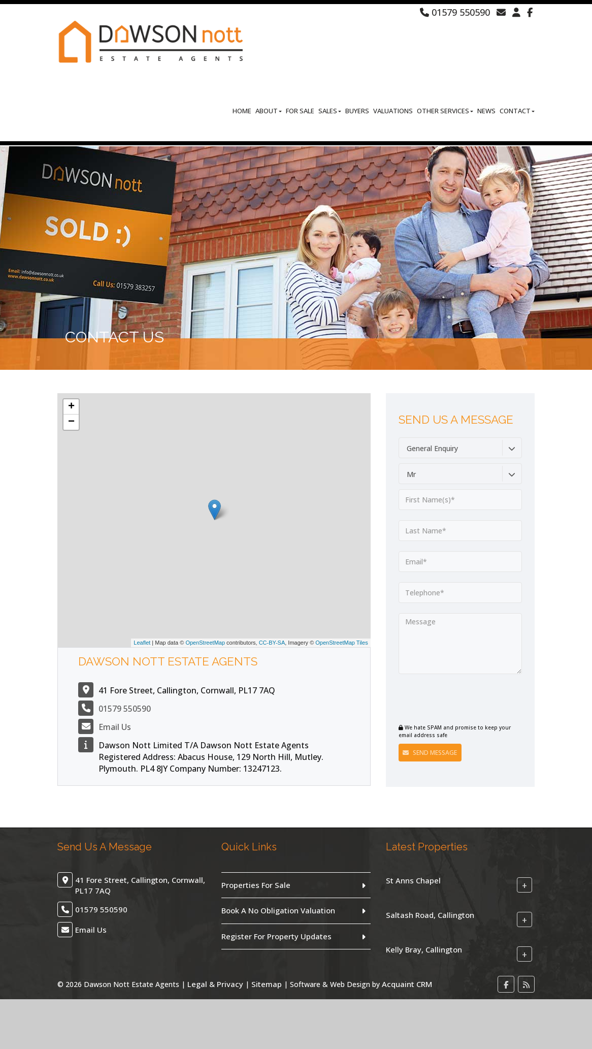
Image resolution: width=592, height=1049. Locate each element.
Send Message (430, 752)
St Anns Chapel (413, 880)
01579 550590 (455, 12)
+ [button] (71, 407)
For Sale (300, 111)
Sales (329, 111)
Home (242, 111)
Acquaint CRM (407, 984)
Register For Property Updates (276, 936)
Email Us (114, 727)
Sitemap (266, 984)
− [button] (71, 422)
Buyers (357, 111)
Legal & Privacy (215, 984)
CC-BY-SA (272, 643)
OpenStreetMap (205, 643)
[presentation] (460, 700)
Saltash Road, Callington (430, 915)
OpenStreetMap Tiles (341, 643)
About (268, 111)
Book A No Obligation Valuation (278, 910)
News (486, 111)
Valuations (393, 111)
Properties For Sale (255, 885)
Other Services (445, 111)
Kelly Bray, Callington (424, 949)
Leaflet (142, 643)
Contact (517, 111)
